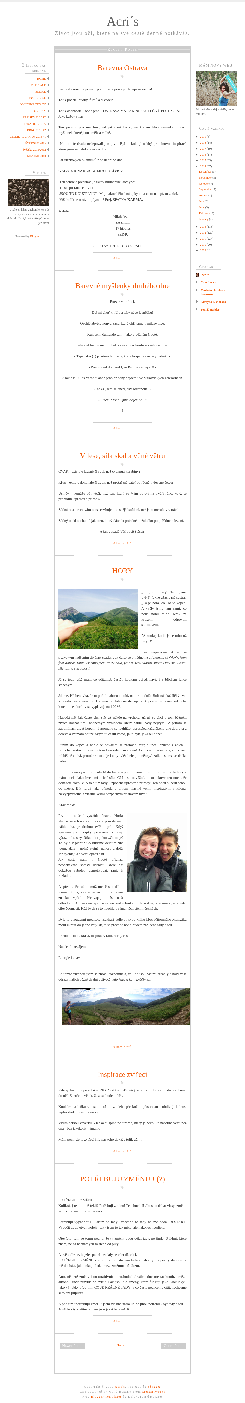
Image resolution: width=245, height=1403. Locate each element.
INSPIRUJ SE (37, 98)
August (203, 195)
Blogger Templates (106, 1396)
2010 (203, 244)
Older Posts (173, 1345)
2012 (203, 232)
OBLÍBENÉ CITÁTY (33, 104)
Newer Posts (72, 1345)
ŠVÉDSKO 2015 (35, 143)
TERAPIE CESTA (35, 123)
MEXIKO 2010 (36, 156)
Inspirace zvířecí (122, 1074)
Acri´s (123, 21)
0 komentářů (122, 258)
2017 (203, 148)
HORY (122, 570)
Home (120, 1345)
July (202, 201)
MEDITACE (38, 85)
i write (205, 275)
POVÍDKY (39, 111)
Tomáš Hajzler (210, 309)
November (205, 177)
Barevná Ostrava (122, 67)
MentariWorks (153, 1391)
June (202, 207)
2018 (203, 142)
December (205, 171)
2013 (203, 226)
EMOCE (40, 91)
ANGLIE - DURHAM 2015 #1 (27, 136)
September (205, 189)
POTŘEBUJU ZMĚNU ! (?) (122, 1179)
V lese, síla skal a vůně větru (122, 455)
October (204, 183)
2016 (203, 154)
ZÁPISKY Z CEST (34, 117)
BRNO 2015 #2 (36, 130)
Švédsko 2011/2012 (34, 149)
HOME (41, 78)
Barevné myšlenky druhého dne (122, 285)
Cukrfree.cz (208, 282)
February (204, 213)
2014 (203, 166)
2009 (203, 250)
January (204, 219)
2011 (203, 238)
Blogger (35, 236)
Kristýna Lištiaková (213, 302)
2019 (203, 136)
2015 (203, 160)
